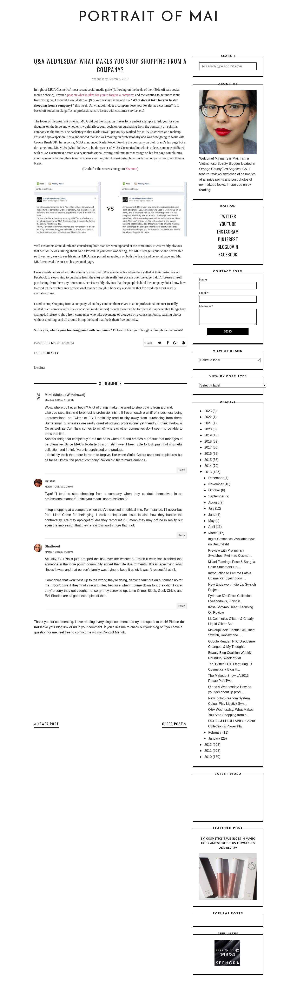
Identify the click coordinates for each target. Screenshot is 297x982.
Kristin (50, 481)
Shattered (52, 546)
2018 (208, 441)
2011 (208, 750)
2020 (208, 429)
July (211, 508)
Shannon (131, 168)
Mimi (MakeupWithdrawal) (65, 395)
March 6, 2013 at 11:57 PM (59, 400)
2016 (208, 453)
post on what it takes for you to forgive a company (100, 95)
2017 (208, 447)
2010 (208, 757)
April (211, 527)
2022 (208, 417)
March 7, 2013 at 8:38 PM (59, 552)
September (216, 496)
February (215, 732)
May (211, 521)
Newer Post (48, 723)
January (214, 738)
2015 (208, 460)
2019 (208, 435)
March (212, 533)
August (213, 502)
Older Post (172, 723)
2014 (208, 466)
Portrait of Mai (148, 17)
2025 (208, 411)
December (216, 478)
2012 (208, 744)
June (212, 514)
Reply (181, 470)
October (214, 490)
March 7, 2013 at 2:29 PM (59, 486)
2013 (208, 472)
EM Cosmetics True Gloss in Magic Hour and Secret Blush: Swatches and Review (228, 843)
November (216, 484)
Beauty (53, 352)
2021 (208, 423)
